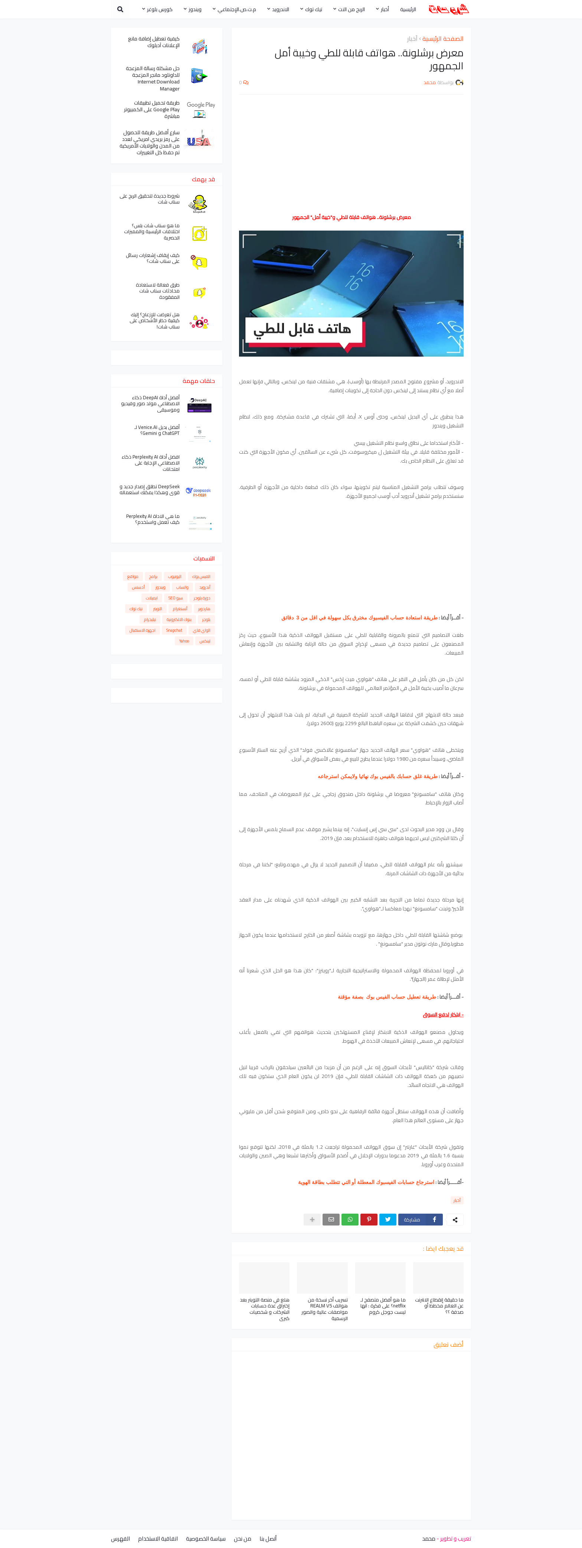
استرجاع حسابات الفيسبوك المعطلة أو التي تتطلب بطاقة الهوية (366, 1182)
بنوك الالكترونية (179, 619)
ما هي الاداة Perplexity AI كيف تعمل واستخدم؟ (153, 519)
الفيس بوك (201, 576)
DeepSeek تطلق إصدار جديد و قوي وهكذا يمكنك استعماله (150, 489)
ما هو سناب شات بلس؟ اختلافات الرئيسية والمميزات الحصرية (152, 231)
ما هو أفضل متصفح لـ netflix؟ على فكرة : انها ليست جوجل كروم (383, 1306)
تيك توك (136, 608)
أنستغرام (180, 608)
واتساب (182, 587)
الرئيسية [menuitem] (408, 9)
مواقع (132, 576)
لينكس (205, 641)
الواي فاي (201, 630)
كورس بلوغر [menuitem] (160, 9)
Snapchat (174, 630)
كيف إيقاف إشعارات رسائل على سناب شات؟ (153, 258)
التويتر (157, 608)
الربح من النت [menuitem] (351, 9)
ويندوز (161, 587)
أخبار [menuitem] (385, 9)
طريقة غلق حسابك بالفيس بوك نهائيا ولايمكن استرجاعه (378, 776)
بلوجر (206, 619)
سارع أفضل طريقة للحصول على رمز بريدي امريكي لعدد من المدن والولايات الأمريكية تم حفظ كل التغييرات (150, 142)
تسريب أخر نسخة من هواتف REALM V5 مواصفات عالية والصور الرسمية (324, 1309)
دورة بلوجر (202, 598)
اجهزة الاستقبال (143, 630)
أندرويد (204, 587)
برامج (153, 576)
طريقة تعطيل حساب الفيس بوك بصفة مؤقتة (387, 997)
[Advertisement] (351, 154)
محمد (428, 1538)
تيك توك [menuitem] (313, 9)
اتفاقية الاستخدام (158, 1538)
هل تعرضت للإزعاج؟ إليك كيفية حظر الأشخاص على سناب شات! (155, 320)
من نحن (242, 1538)
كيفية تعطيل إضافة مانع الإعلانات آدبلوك (154, 42)
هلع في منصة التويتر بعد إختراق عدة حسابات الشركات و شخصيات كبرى (265, 1309)
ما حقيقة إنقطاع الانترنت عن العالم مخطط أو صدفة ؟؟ (439, 1306)
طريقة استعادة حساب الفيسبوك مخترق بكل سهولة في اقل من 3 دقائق (359, 618)
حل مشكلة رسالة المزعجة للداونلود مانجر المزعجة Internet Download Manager (153, 78)
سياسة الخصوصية (206, 1538)
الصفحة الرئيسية (443, 39)
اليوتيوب (175, 576)
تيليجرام (150, 619)
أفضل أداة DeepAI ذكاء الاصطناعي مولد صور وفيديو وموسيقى (150, 403)
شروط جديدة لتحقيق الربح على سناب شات (150, 199)
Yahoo (184, 641)
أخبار (412, 39)
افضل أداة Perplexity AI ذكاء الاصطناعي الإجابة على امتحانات (151, 463)
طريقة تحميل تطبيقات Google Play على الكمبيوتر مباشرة (152, 109)
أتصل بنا (268, 1538)
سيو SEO (176, 598)
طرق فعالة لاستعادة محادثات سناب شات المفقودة (158, 291)
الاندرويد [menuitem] (280, 9)
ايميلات (152, 598)
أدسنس (138, 587)
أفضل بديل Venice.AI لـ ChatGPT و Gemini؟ (157, 430)
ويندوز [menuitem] (195, 9)
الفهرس (120, 1538)
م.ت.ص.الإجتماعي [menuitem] (237, 9)
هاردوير (204, 608)
